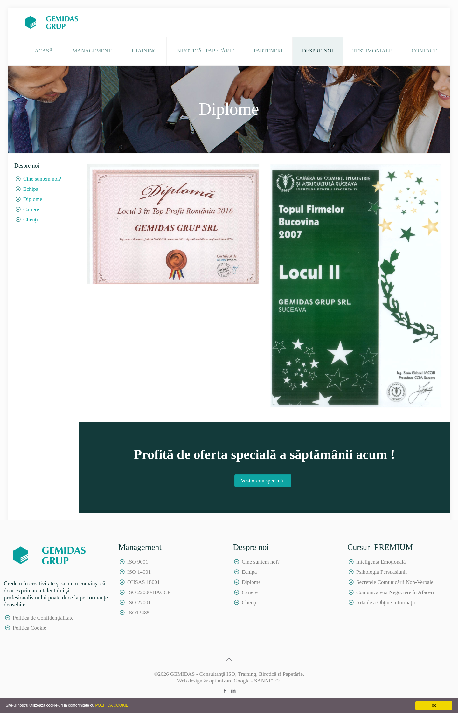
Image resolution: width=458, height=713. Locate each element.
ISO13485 (138, 613)
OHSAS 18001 (143, 582)
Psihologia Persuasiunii (381, 572)
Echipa (30, 189)
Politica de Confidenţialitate (43, 618)
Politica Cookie (29, 628)
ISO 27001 (139, 602)
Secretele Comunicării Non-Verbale (395, 582)
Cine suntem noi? (42, 179)
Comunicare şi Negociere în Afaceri (395, 592)
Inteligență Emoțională (381, 562)
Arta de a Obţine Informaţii (385, 602)
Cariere (31, 209)
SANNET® (267, 681)
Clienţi (30, 220)
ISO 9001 (137, 562)
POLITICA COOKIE (111, 705)
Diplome (32, 199)
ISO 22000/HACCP (148, 592)
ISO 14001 (139, 572)
